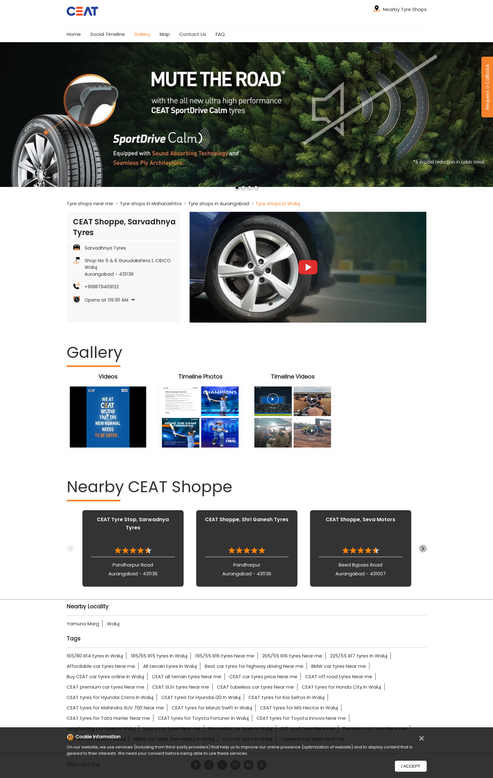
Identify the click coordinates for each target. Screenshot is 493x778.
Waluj (113, 623)
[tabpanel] (246, 114)
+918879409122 (102, 286)
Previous (70, 548)
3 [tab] (249, 187)
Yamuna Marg (83, 623)
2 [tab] (243, 187)
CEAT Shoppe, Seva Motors (360, 519)
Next (423, 548)
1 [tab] (237, 187)
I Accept (410, 766)
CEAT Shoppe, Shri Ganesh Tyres (246, 519)
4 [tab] (256, 187)
